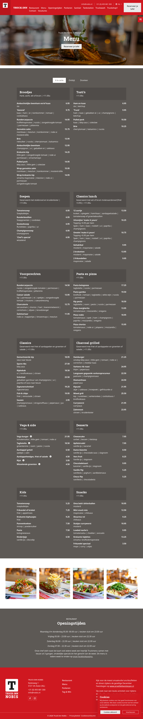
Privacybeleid (74, 716)
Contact (32, 10)
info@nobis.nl (86, 4)
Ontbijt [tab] (72, 80)
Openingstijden (55, 8)
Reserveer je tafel (132, 7)
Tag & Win (66, 692)
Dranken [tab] (84, 80)
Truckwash (100, 8)
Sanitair (77, 8)
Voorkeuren (130, 712)
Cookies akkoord (110, 712)
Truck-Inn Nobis (65, 32)
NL (119, 4)
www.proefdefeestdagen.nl (122, 686)
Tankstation (88, 8)
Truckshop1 (112, 8)
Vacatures (42, 10)
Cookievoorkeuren (88, 716)
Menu (43, 8)
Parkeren (68, 8)
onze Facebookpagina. (83, 656)
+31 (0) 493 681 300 (104, 4)
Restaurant (34, 8)
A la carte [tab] (59, 80)
